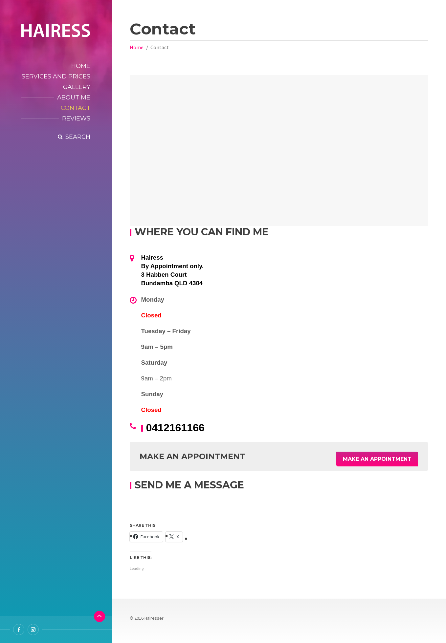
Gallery (76, 87)
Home (80, 66)
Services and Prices (56, 76)
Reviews (76, 118)
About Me (73, 97)
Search (77, 136)
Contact (75, 108)
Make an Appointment (377, 456)
